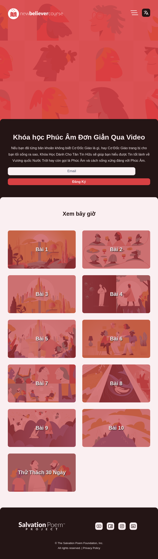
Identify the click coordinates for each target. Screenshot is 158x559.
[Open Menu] (134, 13)
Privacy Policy (91, 548)
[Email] (71, 171)
